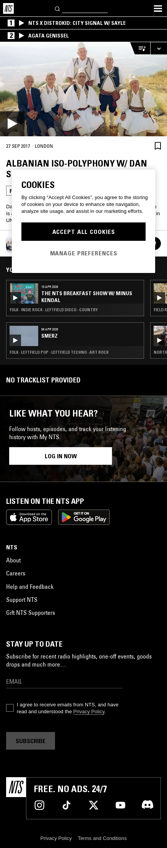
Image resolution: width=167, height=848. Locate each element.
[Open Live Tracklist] (140, 48)
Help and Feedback (30, 586)
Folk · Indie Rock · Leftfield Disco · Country (54, 309)
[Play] (83, 89)
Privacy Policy (88, 711)
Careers (15, 573)
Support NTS (21, 599)
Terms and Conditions (102, 838)
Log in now (61, 456)
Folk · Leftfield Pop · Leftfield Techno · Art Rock (59, 352)
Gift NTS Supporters (30, 612)
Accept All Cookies (83, 231)
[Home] (8, 8)
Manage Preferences (83, 253)
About (13, 560)
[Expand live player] (158, 48)
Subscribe (30, 741)
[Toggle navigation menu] (158, 8)
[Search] (58, 8)
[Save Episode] (158, 145)
